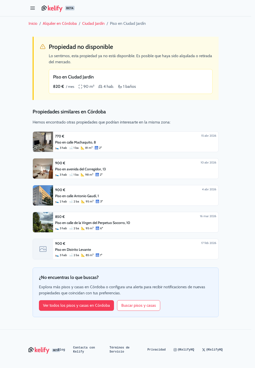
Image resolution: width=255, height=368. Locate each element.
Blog (61, 350)
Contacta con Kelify (84, 350)
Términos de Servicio (119, 350)
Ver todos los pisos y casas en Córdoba (76, 305)
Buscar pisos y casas (138, 305)
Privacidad (156, 350)
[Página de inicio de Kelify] (132, 8)
